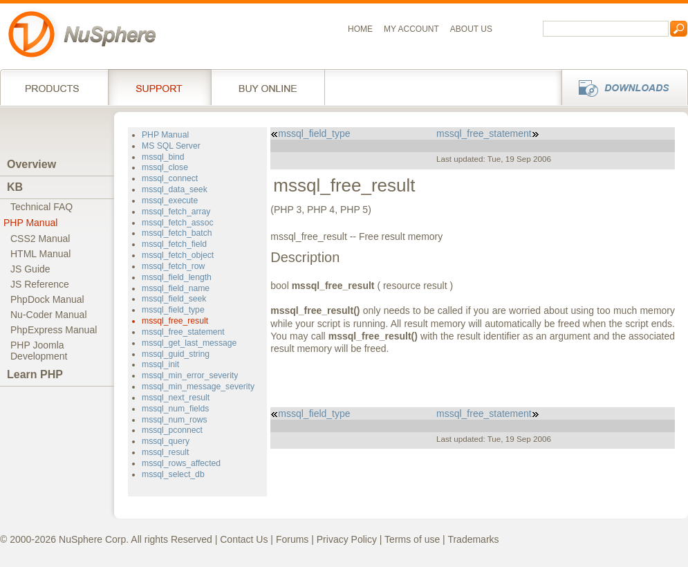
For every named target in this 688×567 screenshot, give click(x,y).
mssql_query (165, 441)
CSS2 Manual (40, 238)
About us (471, 29)
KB (15, 187)
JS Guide (30, 269)
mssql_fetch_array (176, 211)
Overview (31, 164)
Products (54, 87)
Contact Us (244, 539)
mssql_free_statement (183, 332)
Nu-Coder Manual (48, 314)
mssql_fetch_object (178, 255)
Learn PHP (35, 374)
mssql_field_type (173, 310)
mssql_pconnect (172, 430)
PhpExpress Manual (53, 329)
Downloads (620, 87)
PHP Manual (30, 222)
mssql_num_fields (175, 408)
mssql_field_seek (174, 299)
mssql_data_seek (174, 189)
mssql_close (165, 167)
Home (360, 29)
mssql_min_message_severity (198, 386)
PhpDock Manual (47, 299)
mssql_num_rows (174, 420)
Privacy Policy (347, 539)
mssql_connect (170, 178)
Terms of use (412, 539)
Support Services (159, 87)
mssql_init (160, 364)
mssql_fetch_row (173, 266)
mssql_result (165, 452)
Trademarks (473, 539)
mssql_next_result (176, 397)
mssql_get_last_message (189, 343)
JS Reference (39, 284)
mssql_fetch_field (174, 244)
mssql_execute (170, 200)
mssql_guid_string (176, 354)
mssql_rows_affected (181, 463)
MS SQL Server (171, 146)
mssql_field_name (176, 288)
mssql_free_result (175, 321)
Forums (292, 539)
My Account (411, 29)
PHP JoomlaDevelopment (39, 351)
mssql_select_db (173, 474)
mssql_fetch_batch (177, 233)
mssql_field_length (177, 277)
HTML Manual (40, 253)
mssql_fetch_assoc (178, 222)
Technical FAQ (41, 206)
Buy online (268, 87)
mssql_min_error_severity (190, 375)
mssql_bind (163, 157)
